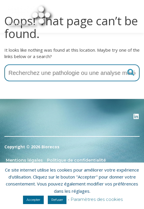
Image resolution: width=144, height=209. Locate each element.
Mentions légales (24, 160)
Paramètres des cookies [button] (97, 199)
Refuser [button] (57, 200)
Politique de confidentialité (76, 160)
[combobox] (72, 72)
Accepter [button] (33, 200)
